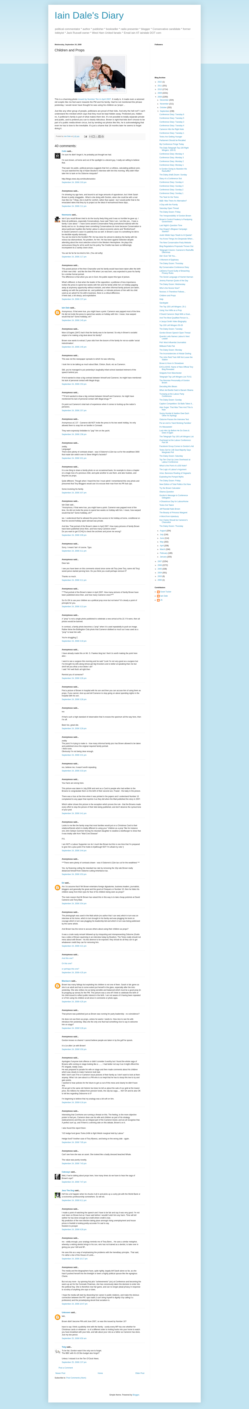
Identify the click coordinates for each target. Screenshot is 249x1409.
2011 (160, 86)
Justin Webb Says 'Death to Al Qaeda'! (175, 235)
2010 (160, 89)
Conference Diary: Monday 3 (171, 157)
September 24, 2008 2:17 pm (74, 257)
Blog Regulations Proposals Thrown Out (176, 246)
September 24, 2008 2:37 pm (74, 299)
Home (100, 1373)
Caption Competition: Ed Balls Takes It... (176, 404)
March (163, 549)
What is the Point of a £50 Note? (173, 466)
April (162, 546)
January (163, 557)
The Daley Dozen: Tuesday (170, 329)
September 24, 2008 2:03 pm (74, 182)
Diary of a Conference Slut (170, 178)
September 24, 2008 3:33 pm (74, 771)
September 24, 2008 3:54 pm (74, 903)
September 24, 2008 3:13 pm (74, 606)
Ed (63, 883)
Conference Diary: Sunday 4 (171, 182)
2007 (160, 561)
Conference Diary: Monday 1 (171, 165)
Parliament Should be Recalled (172, 140)
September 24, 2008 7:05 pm (74, 1142)
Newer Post (60, 1373)
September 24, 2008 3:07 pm (74, 493)
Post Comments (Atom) (76, 1378)
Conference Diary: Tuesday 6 (171, 114)
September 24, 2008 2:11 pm (74, 206)
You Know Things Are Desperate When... (176, 239)
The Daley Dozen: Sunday (170, 400)
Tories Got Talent (166, 505)
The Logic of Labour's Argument (172, 469)
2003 (160, 576)
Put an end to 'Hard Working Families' (175, 423)
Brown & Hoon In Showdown (171, 363)
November (164, 104)
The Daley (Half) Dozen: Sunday (173, 175)
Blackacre (66, 981)
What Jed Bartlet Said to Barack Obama (176, 390)
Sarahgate (163, 303)
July (162, 534)
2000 (160, 580)
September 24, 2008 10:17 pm (74, 1259)
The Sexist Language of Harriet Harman (176, 277)
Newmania (66, 215)
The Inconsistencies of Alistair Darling (175, 353)
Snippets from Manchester (170, 373)
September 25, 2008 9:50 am (74, 1338)
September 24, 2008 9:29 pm (74, 1229)
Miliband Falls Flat (167, 346)
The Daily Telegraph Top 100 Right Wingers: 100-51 (174, 149)
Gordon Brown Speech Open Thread (174, 333)
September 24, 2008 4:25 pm (74, 972)
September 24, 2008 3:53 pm (74, 874)
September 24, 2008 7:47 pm (74, 1182)
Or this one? (67, 963)
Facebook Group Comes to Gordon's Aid (176, 446)
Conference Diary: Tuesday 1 (171, 133)
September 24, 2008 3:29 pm (74, 728)
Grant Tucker (165, 592)
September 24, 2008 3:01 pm (74, 458)
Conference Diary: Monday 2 (171, 161)
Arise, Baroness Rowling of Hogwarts (175, 473)
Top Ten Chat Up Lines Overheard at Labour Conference (174, 461)
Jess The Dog (68, 1190)
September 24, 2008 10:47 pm (74, 1304)
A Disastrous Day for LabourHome (173, 501)
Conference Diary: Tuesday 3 (171, 122)
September (165, 111)
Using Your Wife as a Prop (170, 310)
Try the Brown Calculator (169, 488)
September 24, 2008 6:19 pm (74, 1102)
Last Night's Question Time (170, 225)
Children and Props (167, 295)
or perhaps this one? (70, 969)
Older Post (139, 1373)
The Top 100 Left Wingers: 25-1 (172, 307)
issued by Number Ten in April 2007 (94, 99)
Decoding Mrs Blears (168, 386)
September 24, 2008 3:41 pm (74, 813)
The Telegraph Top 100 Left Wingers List (176, 436)
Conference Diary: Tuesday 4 (171, 125)
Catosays (66, 1172)
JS (161, 600)
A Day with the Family (168, 205)
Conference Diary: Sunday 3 (171, 186)
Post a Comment (66, 1368)
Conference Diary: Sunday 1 (171, 193)
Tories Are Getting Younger (170, 137)
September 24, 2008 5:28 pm (74, 1028)
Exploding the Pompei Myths (171, 477)
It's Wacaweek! (165, 427)
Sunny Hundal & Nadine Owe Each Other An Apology (174, 414)
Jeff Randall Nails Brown (169, 509)
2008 (160, 97)
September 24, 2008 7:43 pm (74, 1163)
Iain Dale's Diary (89, 15)
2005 (160, 569)
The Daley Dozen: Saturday (171, 456)
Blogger (136, 1395)
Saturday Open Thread (169, 208)
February (164, 553)
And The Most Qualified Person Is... (174, 318)
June (162, 538)
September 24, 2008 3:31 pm (74, 755)
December (164, 100)
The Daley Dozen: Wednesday (172, 284)
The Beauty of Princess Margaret (173, 512)
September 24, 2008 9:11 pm (74, 1200)
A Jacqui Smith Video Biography (173, 321)
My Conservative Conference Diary (174, 267)
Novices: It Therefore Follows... (172, 292)
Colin (64, 151)
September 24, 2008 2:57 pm (74, 410)
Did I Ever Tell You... (167, 256)
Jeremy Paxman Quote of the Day (173, 281)
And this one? (67, 958)
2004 (160, 573)
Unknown (66, 1312)
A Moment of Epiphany (169, 260)
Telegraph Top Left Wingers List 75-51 (175, 377)
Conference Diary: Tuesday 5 (171, 118)
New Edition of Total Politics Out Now (175, 484)
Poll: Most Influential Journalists (172, 342)
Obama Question (166, 492)
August (163, 531)
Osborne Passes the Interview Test (174, 419)
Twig (64, 1347)
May (162, 542)
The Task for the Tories (169, 197)
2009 (160, 93)
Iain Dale (66, 308)
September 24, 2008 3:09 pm (74, 535)
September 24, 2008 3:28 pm (74, 699)
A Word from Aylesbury (169, 516)
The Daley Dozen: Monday (170, 350)
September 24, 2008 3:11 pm (74, 551)
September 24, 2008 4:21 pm (74, 946)
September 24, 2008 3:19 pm (74, 641)
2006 (160, 565)
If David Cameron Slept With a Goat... (175, 314)
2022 (160, 82)
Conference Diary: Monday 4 (171, 154)
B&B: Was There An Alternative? (173, 201)
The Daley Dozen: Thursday (171, 263)
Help (161, 299)
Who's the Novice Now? (169, 288)
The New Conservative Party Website (175, 243)
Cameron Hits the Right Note (171, 129)
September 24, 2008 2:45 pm (74, 320)
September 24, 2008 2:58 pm (74, 434)
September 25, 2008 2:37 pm (74, 1362)
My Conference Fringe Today (171, 144)
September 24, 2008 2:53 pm (74, 384)
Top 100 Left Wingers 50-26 (171, 325)
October (163, 107)
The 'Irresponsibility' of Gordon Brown (175, 216)
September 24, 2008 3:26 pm (74, 678)
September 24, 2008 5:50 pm (74, 1049)
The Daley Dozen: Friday (170, 212)
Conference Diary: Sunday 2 (171, 190)
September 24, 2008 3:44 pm (74, 851)
